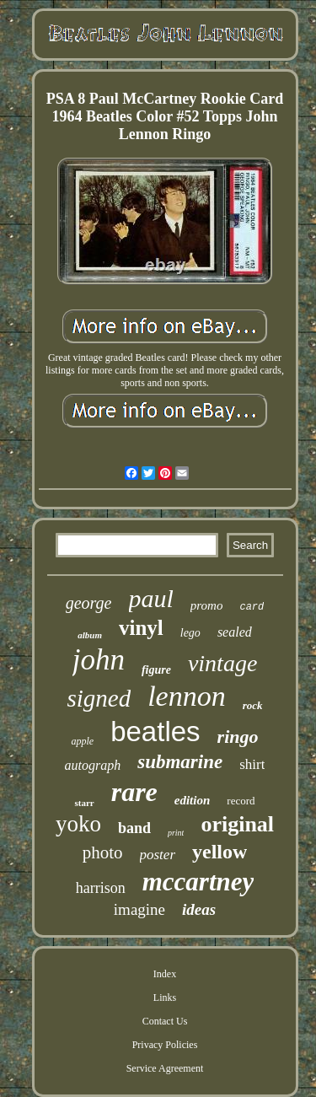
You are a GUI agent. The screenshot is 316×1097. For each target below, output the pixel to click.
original (237, 824)
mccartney (198, 881)
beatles (155, 731)
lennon (186, 696)
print (176, 832)
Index (164, 974)
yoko (78, 823)
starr (84, 803)
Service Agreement (165, 1068)
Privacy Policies (165, 1045)
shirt (252, 764)
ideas (199, 909)
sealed (234, 632)
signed (99, 698)
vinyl (141, 627)
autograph (93, 765)
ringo (238, 736)
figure (156, 670)
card (251, 607)
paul (151, 598)
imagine (139, 909)
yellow (219, 852)
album (90, 635)
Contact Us (165, 1021)
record (240, 800)
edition (192, 800)
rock (253, 705)
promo (206, 605)
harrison (101, 887)
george (89, 603)
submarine (179, 761)
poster (158, 855)
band (134, 828)
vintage (222, 663)
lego (190, 632)
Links (164, 997)
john (98, 659)
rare (134, 792)
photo (103, 852)
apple (82, 741)
